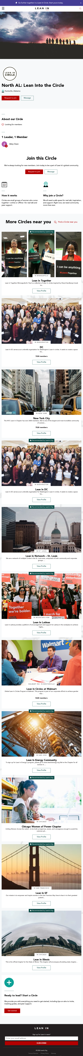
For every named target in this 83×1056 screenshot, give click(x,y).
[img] (41, 254)
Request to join (10, 98)
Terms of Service (33, 1053)
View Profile (41, 291)
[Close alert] (80, 3)
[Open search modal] (80, 8)
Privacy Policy (45, 1053)
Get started (12, 1011)
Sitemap (53, 1053)
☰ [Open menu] (3, 8)
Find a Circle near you (65, 222)
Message (27, 98)
